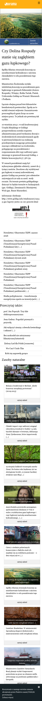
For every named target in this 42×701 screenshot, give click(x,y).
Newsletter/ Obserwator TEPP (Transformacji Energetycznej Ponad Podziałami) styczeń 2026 (20, 255)
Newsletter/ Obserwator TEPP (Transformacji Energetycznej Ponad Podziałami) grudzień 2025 (20, 266)
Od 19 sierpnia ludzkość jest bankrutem (22, 461)
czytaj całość (22, 400)
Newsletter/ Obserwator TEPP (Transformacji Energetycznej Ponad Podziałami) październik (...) (20, 288)
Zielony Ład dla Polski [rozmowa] (19, 343)
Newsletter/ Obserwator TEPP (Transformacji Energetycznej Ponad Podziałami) (20, 277)
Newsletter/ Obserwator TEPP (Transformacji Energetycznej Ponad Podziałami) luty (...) (20, 244)
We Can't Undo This (15, 348)
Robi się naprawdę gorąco (16, 353)
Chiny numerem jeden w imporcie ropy (22, 421)
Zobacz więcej (7, 697)
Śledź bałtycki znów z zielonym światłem (22, 542)
